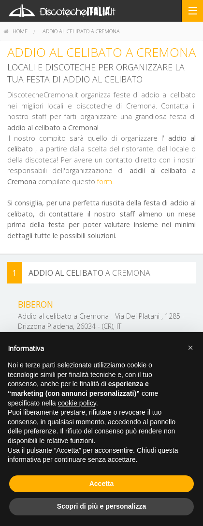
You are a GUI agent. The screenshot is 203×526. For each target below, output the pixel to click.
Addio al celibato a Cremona (81, 31)
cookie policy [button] (77, 403)
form (104, 181)
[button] (190, 347)
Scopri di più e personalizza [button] (101, 506)
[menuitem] (16, 31)
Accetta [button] (101, 483)
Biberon (35, 304)
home (16, 31)
